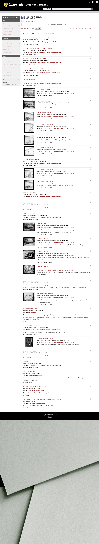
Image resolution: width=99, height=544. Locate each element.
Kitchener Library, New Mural (45, 112)
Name (4, 56)
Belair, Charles (7, 46)
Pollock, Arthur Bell (8, 76)
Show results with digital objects (48, 34)
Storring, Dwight (7, 70)
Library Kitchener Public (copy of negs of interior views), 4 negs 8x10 (42, 399)
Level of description (9, 84)
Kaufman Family (7, 52)
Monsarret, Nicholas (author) (31, 326)
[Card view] (36, 28)
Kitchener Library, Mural (30, 79)
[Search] (72, 9)
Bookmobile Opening (29, 213)
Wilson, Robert (7, 73)
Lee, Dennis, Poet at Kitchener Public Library (35, 69)
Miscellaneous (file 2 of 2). (30, 308)
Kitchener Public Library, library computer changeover (38, 48)
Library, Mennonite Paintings (31, 281)
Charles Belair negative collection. (12, 29)
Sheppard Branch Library (30, 351)
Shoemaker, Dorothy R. (9, 67)
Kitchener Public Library (9, 61)
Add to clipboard (90, 37)
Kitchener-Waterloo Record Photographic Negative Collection (44, 42)
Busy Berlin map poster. (29, 371)
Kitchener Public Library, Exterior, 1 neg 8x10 (35, 386)
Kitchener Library (28, 203)
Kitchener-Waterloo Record (10, 44)
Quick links (97, 2)
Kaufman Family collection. (10, 32)
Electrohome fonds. (8, 35)
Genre (5, 82)
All (3, 23)
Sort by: (69, 28)
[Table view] (39, 28)
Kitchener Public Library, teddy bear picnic (35, 58)
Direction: (81, 28)
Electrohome (6, 49)
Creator (5, 38)
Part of (5, 20)
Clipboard (89, 2)
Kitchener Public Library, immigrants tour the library (37, 38)
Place (4, 79)
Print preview (26, 28)
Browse (46, 8)
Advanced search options (57, 24)
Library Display (27, 361)
